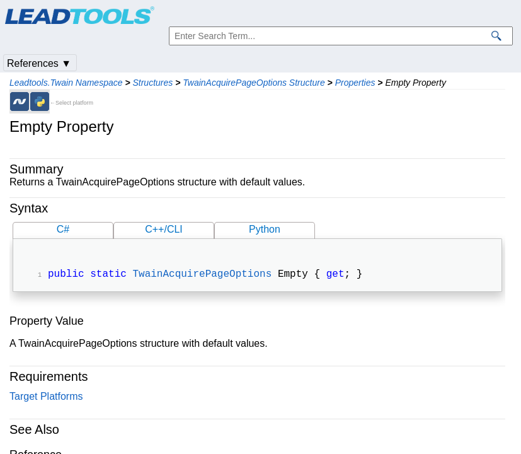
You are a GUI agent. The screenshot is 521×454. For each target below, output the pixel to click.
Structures (152, 83)
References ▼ (39, 63)
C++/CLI (164, 229)
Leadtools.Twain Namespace (66, 83)
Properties (355, 83)
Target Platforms (46, 397)
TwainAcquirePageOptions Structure (253, 83)
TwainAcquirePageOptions (202, 275)
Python (264, 229)
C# (63, 229)
